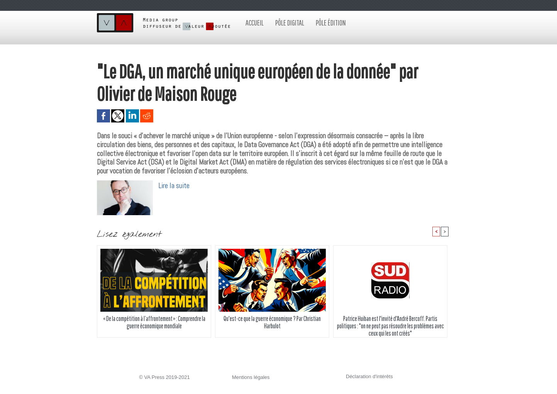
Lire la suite (174, 185)
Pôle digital (289, 22)
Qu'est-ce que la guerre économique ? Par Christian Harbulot (272, 322)
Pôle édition (331, 22)
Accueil (254, 22)
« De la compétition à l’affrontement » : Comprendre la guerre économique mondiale (154, 322)
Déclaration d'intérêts (369, 376)
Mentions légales (251, 377)
